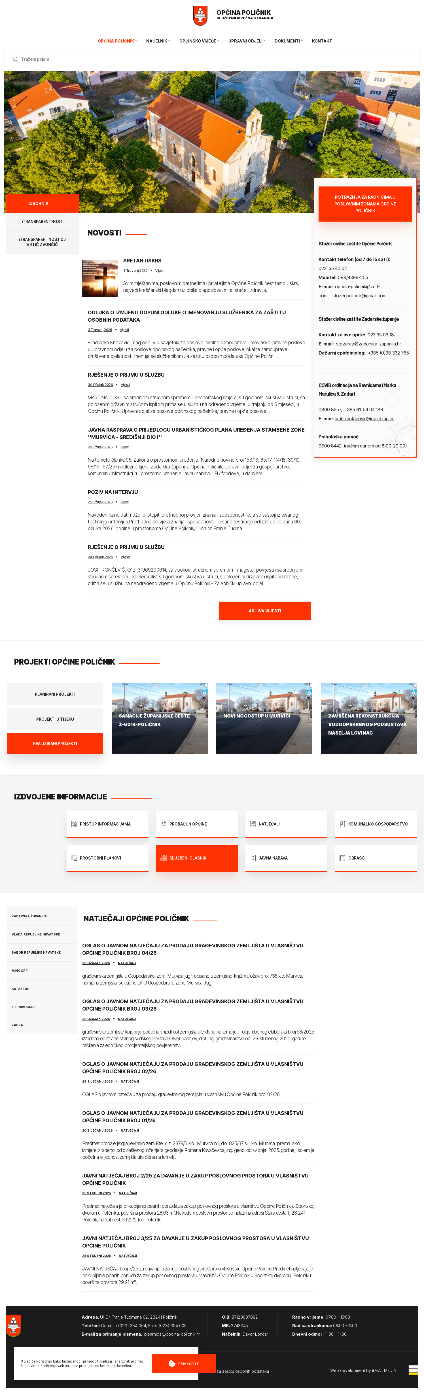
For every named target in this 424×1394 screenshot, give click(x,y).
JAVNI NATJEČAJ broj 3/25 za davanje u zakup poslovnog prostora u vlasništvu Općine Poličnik (195, 1242)
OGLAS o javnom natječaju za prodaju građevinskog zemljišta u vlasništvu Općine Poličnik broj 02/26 (193, 1067)
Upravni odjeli (247, 41)
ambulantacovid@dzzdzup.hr (364, 418)
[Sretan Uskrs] (100, 278)
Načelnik (158, 41)
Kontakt (322, 41)
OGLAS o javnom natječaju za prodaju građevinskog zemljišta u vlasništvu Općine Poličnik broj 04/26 (193, 949)
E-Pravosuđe (23, 1007)
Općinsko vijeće (199, 41)
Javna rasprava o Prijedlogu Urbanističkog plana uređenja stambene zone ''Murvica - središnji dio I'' (196, 433)
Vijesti (159, 270)
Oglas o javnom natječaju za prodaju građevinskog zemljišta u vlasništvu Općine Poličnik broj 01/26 (193, 1116)
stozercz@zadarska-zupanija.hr (368, 344)
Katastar (20, 989)
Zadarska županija (29, 916)
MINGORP (20, 971)
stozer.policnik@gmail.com (359, 295)
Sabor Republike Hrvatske (36, 952)
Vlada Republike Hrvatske (36, 934)
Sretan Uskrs (142, 261)
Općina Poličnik (118, 41)
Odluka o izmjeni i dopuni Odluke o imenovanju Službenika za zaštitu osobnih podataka (187, 316)
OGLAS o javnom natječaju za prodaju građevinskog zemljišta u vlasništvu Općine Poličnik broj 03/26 (193, 1005)
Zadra (17, 1025)
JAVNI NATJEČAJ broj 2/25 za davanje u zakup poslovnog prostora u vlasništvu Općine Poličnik (195, 1179)
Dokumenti (289, 41)
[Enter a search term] (217, 59)
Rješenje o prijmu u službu (126, 375)
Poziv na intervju (113, 492)
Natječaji (127, 963)
